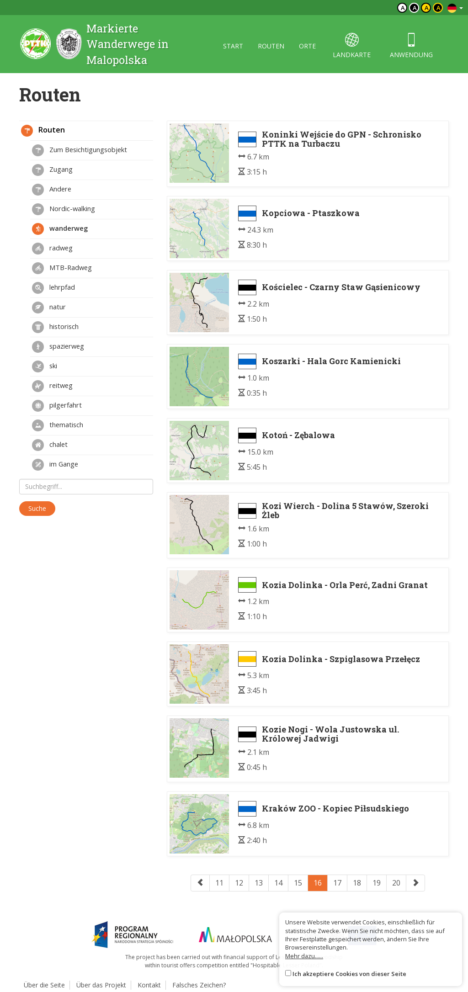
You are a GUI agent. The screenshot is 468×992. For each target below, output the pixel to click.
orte (307, 46)
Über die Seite (44, 985)
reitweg (52, 386)
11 (219, 883)
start (233, 46)
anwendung (411, 46)
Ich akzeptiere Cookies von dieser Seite (349, 974)
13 (259, 883)
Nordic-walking (63, 209)
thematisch (57, 425)
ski (44, 366)
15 (298, 883)
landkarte (352, 46)
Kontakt (149, 985)
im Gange (55, 465)
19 (376, 883)
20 (396, 883)
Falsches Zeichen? (199, 985)
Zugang (52, 170)
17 (337, 883)
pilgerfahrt (57, 406)
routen (271, 46)
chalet (50, 445)
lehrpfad (53, 288)
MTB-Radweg (62, 268)
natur (49, 307)
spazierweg (58, 347)
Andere (51, 190)
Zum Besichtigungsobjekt (79, 150)
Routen (43, 131)
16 (318, 883)
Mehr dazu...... (304, 956)
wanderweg (60, 229)
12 (239, 883)
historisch (55, 327)
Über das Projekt (101, 985)
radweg (52, 249)
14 (278, 883)
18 (357, 883)
